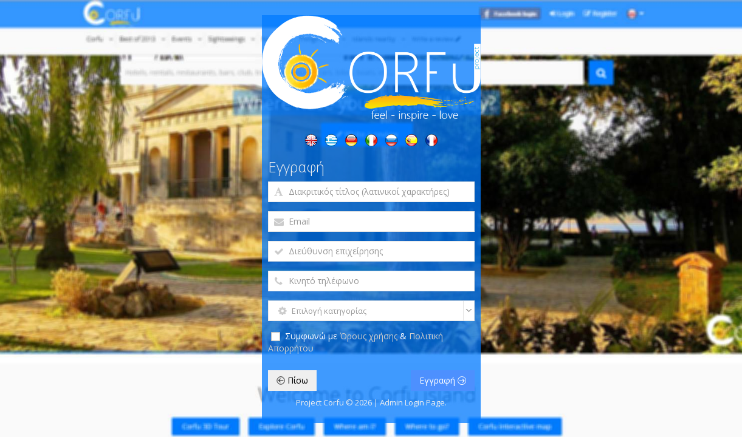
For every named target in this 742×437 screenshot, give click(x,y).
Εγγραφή (442, 380)
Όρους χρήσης (370, 336)
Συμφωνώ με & (355, 342)
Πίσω (292, 380)
